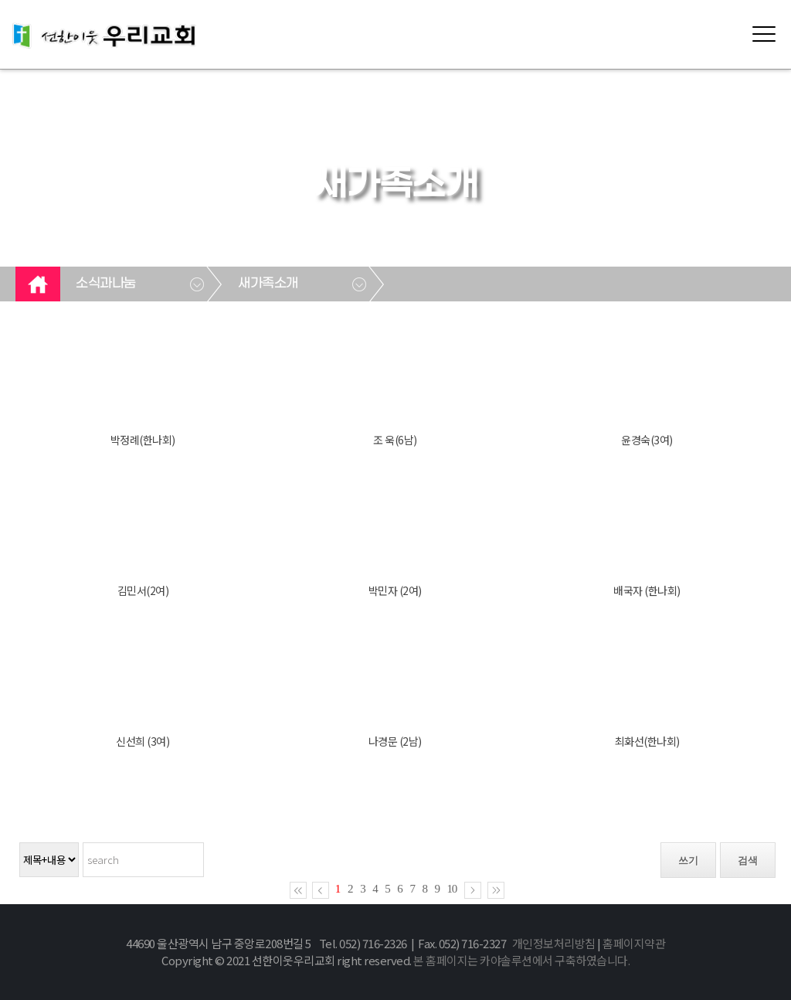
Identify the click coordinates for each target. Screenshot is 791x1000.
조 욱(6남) (395, 439)
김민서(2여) (143, 590)
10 (452, 889)
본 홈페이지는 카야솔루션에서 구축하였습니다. (521, 960)
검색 (748, 860)
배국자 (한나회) (647, 590)
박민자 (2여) (395, 590)
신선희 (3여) (142, 741)
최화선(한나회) (647, 741)
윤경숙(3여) (647, 439)
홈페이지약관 (634, 943)
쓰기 (688, 860)
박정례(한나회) (142, 439)
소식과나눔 (106, 283)
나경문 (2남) (395, 741)
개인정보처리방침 (554, 943)
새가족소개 (268, 283)
